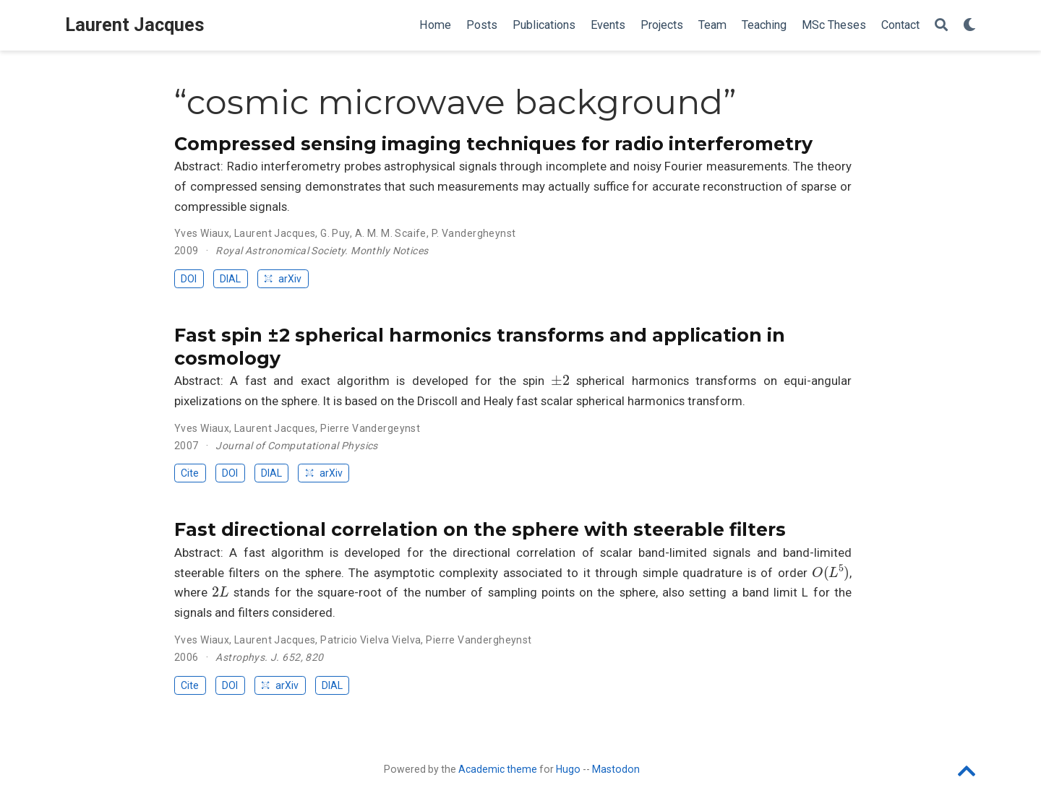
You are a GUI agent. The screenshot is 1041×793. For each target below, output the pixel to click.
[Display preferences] (969, 25)
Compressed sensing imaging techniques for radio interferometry (493, 144)
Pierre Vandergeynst (370, 428)
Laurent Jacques (135, 24)
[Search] (941, 25)
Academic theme (497, 769)
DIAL (230, 279)
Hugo (568, 769)
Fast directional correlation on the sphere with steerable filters (480, 529)
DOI (189, 279)
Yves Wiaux (201, 233)
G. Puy (335, 233)
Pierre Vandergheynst (478, 640)
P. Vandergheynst (474, 233)
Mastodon (616, 769)
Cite (190, 473)
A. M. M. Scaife (391, 233)
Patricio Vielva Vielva (370, 640)
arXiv (282, 279)
